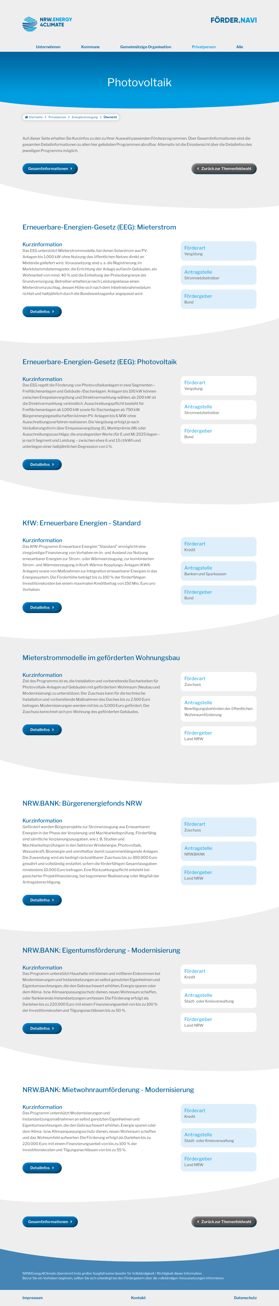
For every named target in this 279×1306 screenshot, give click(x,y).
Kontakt (138, 1298)
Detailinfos (40, 311)
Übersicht (110, 117)
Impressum (32, 1298)
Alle (239, 47)
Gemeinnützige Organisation (145, 47)
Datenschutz (245, 1298)
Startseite (34, 117)
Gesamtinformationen (48, 168)
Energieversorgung (85, 117)
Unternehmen (48, 47)
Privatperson (204, 47)
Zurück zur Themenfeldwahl (226, 168)
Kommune (90, 47)
